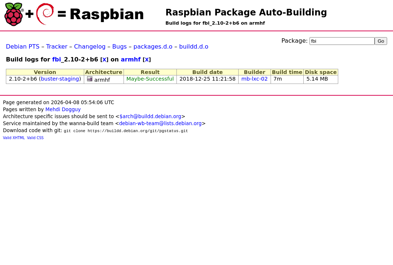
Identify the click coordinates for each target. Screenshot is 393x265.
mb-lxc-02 (254, 79)
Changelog (90, 46)
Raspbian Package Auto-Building (246, 12)
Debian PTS (22, 46)
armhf (131, 59)
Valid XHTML (14, 138)
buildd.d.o (193, 46)
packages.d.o (152, 46)
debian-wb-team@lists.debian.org (160, 123)
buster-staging (60, 79)
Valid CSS (35, 138)
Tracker (57, 46)
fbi (56, 59)
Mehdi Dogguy (63, 109)
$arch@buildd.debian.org (150, 116)
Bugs (119, 46)
